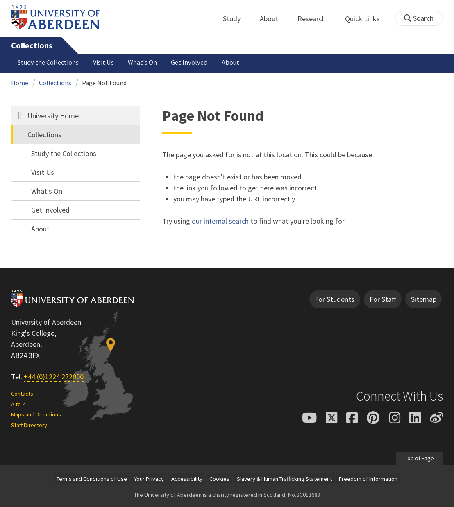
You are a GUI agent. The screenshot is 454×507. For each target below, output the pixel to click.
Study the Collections (48, 62)
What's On (142, 62)
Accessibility (186, 478)
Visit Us (103, 62)
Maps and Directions (36, 414)
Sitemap (423, 299)
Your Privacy (149, 478)
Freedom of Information (368, 478)
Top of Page (419, 458)
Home (19, 83)
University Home (53, 115)
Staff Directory (29, 425)
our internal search (220, 221)
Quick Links (367, 18)
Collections (31, 45)
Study (236, 18)
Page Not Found (104, 83)
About (273, 18)
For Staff (383, 299)
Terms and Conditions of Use (92, 478)
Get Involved (189, 62)
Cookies (219, 478)
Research (316, 18)
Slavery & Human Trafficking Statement (284, 478)
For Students (334, 299)
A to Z (18, 404)
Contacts (22, 393)
